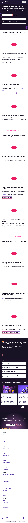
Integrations (5, 469)
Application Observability (8, 486)
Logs (4, 451)
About (4, 434)
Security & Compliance (9, 514)
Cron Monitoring (6, 467)
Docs (4, 500)
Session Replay (6, 455)
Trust (4, 443)
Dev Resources (6, 507)
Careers (4, 439)
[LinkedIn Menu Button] (23, 518)
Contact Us (5, 441)
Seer (4, 453)
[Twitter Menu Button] (18, 518)
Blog (4, 436)
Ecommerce (5, 490)
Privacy (16, 514)
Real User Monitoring (7, 488)
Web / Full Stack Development (8, 474)
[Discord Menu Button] (25, 518)
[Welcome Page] (5, 2)
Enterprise (5, 493)
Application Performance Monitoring (10, 483)
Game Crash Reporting (7, 479)
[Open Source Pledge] (6, 518)
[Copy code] (24, 21)
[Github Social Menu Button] (21, 518)
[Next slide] (22, 407)
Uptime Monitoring (6, 462)
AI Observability (6, 481)
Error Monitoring (6, 448)
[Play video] (14, 44)
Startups (4, 495)
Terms (3, 514)
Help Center (5, 502)
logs (13, 88)
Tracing (4, 460)
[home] (2, 518)
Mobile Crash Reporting (7, 476)
